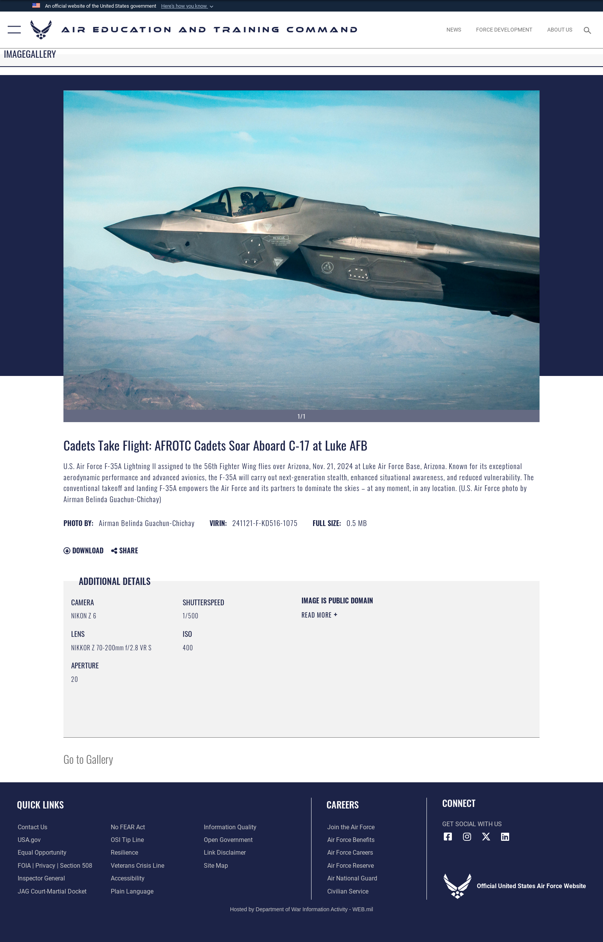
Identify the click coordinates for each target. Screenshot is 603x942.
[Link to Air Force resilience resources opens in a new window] (124, 852)
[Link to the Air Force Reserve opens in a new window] (349, 865)
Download (83, 550)
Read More (318, 615)
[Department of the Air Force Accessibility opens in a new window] (128, 878)
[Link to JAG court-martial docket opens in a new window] (51, 891)
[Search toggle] (588, 29)
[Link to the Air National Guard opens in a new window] (351, 878)
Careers (342, 804)
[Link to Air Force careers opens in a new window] (349, 852)
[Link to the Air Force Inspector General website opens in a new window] (40, 878)
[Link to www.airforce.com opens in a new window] (350, 827)
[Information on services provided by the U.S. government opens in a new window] (28, 839)
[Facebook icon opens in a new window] (448, 836)
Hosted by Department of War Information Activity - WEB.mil (301, 909)
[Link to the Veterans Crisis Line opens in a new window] (137, 865)
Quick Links (40, 804)
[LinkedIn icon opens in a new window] (505, 836)
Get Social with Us (472, 824)
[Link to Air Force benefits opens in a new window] (350, 839)
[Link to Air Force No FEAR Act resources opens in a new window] (128, 827)
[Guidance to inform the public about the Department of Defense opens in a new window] (230, 827)
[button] (188, 6)
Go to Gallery (88, 758)
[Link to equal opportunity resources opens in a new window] (41, 852)
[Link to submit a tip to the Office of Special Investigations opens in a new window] (127, 839)
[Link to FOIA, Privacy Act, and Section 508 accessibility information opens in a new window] (54, 865)
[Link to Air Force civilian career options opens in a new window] (347, 891)
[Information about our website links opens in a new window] (225, 852)
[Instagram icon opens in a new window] (467, 836)
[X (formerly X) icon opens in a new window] (486, 836)
